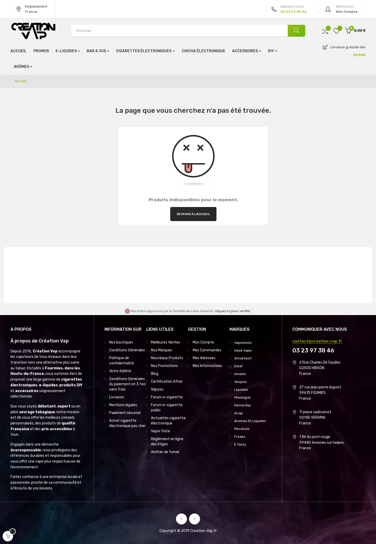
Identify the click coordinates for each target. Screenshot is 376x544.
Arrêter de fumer (165, 452)
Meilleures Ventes (165, 342)
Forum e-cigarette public (167, 407)
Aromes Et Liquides (250, 420)
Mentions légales (123, 405)
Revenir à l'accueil (193, 214)
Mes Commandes (207, 350)
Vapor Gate (160, 431)
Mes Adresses (204, 358)
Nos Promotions (164, 366)
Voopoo (240, 381)
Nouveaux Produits (167, 358)
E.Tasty (240, 444)
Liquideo (241, 389)
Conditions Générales (127, 350)
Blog (154, 373)
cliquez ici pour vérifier (232, 311)
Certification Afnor (167, 381)
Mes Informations (207, 366)
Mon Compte (203, 342)
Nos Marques (161, 350)
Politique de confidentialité (121, 360)
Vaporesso (243, 342)
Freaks (239, 436)
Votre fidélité (120, 371)
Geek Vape (243, 350)
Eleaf (238, 366)
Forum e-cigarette (167, 397)
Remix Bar (242, 405)
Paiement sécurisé (125, 413)
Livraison (116, 397)
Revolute (242, 428)
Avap (238, 413)
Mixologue (242, 397)
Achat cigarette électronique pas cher (127, 423)
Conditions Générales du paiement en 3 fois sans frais (127, 384)
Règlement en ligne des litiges (167, 441)
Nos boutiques (121, 342)
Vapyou (157, 389)
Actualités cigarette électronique (168, 420)
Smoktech (243, 358)
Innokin (240, 373)
